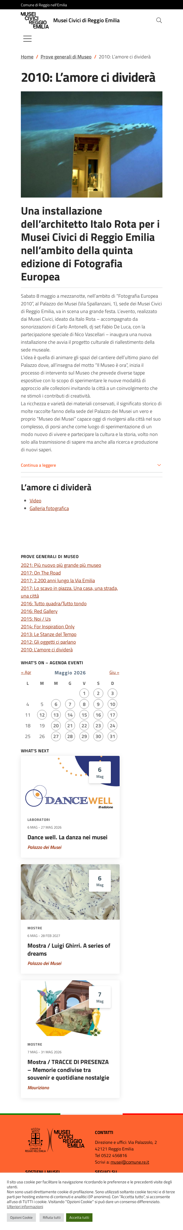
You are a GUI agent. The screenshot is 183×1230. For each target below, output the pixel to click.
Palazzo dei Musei (44, 847)
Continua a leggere (38, 465)
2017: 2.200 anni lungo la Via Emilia (58, 580)
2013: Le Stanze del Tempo (49, 634)
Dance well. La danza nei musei (67, 837)
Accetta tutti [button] (79, 1217)
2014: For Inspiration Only (48, 626)
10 (112, 704)
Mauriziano (38, 1087)
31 (112, 736)
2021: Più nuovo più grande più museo (61, 565)
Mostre (34, 928)
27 (56, 736)
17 (112, 715)
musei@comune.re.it (130, 1162)
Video (35, 500)
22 (84, 725)
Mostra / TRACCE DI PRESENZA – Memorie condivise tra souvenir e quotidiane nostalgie (68, 1069)
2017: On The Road (41, 572)
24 (112, 725)
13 (56, 715)
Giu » (114, 672)
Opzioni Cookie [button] (21, 1217)
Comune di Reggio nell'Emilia (44, 5)
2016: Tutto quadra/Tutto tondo (54, 603)
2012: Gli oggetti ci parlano (48, 642)
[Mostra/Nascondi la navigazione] (27, 38)
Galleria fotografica (49, 508)
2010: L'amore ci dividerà (47, 649)
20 (56, 725)
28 (70, 736)
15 (84, 715)
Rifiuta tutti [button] (52, 1217)
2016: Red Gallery (39, 611)
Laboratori (38, 819)
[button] (159, 20)
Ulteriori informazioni (25, 1206)
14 (70, 715)
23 (98, 725)
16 (98, 715)
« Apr (26, 672)
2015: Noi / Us (36, 619)
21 (70, 725)
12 (42, 715)
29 (84, 736)
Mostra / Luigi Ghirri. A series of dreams (68, 949)
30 (98, 736)
